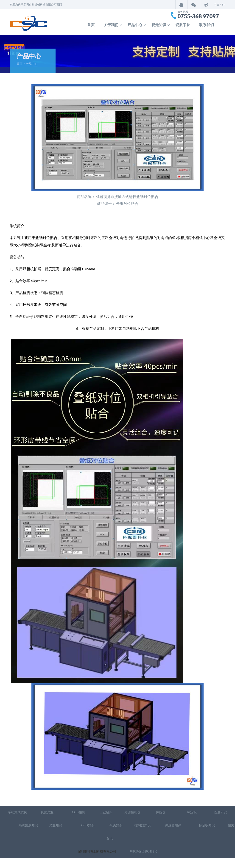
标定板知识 (207, 825)
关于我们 (111, 25)
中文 (216, 4)
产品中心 (135, 25)
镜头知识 (115, 825)
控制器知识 (142, 825)
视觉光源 (47, 812)
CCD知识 (88, 825)
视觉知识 (158, 25)
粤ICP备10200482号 (143, 851)
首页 (91, 25)
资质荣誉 (182, 25)
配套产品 (220, 812)
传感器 (161, 812)
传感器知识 (173, 825)
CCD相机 (78, 812)
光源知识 (56, 825)
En (223, 4)
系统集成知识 (28, 825)
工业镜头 (106, 812)
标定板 (191, 812)
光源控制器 (132, 812)
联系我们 (206, 25)
